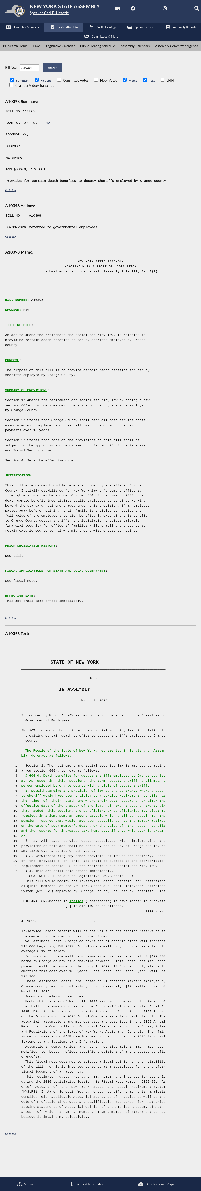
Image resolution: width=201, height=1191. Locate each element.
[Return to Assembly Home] (61, 12)
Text (154, 110)
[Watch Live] (4, 33)
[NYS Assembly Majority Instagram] (53, 33)
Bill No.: (11, 94)
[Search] (86, 33)
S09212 (45, 153)
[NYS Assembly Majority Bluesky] (69, 33)
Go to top (10, 220)
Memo (134, 110)
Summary (23, 110)
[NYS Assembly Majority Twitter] (37, 33)
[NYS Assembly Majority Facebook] (20, 33)
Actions (46, 110)
